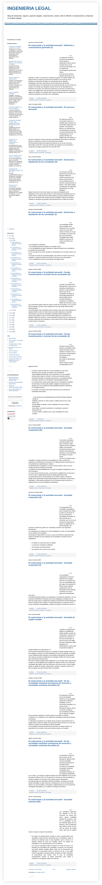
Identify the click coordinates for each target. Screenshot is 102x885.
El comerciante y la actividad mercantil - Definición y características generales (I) (51, 46)
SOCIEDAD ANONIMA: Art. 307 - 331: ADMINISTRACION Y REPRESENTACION (15, 122)
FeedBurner (19, 406)
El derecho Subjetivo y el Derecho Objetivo (15, 107)
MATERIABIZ (12, 338)
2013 (10, 317)
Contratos (77, 23)
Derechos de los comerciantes (13, 185)
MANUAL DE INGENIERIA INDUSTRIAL (16, 383)
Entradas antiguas (71, 869)
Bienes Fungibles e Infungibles (14, 93)
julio (12, 240)
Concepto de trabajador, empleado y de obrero (15, 47)
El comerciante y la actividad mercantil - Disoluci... (16, 254)
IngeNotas (11, 229)
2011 (10, 322)
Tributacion (46, 23)
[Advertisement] (51, 32)
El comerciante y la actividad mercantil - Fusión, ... (16, 264)
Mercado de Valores (57, 23)
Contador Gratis (11, 416)
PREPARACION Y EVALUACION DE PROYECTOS (13, 379)
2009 (10, 327)
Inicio (53, 869)
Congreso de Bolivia (14, 355)
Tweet (70, 55)
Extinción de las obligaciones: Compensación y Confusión (13, 141)
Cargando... (31, 876)
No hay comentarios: (42, 98)
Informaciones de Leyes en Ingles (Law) (15, 344)
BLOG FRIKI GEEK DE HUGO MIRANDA (15, 390)
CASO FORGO (13, 353)
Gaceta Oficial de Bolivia (15, 357)
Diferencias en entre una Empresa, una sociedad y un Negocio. (15, 63)
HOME (8, 23)
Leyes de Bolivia (13, 351)
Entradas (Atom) (40, 872)
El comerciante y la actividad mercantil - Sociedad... (16, 275)
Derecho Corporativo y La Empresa (42, 99)
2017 (10, 235)
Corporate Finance (34, 23)
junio (12, 310)
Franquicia (69, 23)
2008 (10, 329)
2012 (10, 320)
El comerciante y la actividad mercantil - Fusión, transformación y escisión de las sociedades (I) (49, 335)
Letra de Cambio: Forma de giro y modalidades (15, 156)
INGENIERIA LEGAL (29, 8)
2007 (10, 331)
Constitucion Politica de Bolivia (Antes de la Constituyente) (15, 360)
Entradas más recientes (35, 869)
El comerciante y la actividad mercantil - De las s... (16, 295)
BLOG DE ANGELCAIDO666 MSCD (16, 386)
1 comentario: (40, 419)
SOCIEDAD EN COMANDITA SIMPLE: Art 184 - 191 (16, 170)
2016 (10, 238)
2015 (10, 313)
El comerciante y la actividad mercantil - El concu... (16, 249)
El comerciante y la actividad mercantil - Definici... (16, 244)
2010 (10, 324)
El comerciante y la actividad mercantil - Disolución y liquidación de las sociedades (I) (51, 213)
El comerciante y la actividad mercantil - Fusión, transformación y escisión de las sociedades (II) (49, 273)
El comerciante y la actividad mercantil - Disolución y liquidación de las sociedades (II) (51, 161)
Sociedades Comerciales (19, 23)
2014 (10, 315)
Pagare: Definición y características (14, 78)
